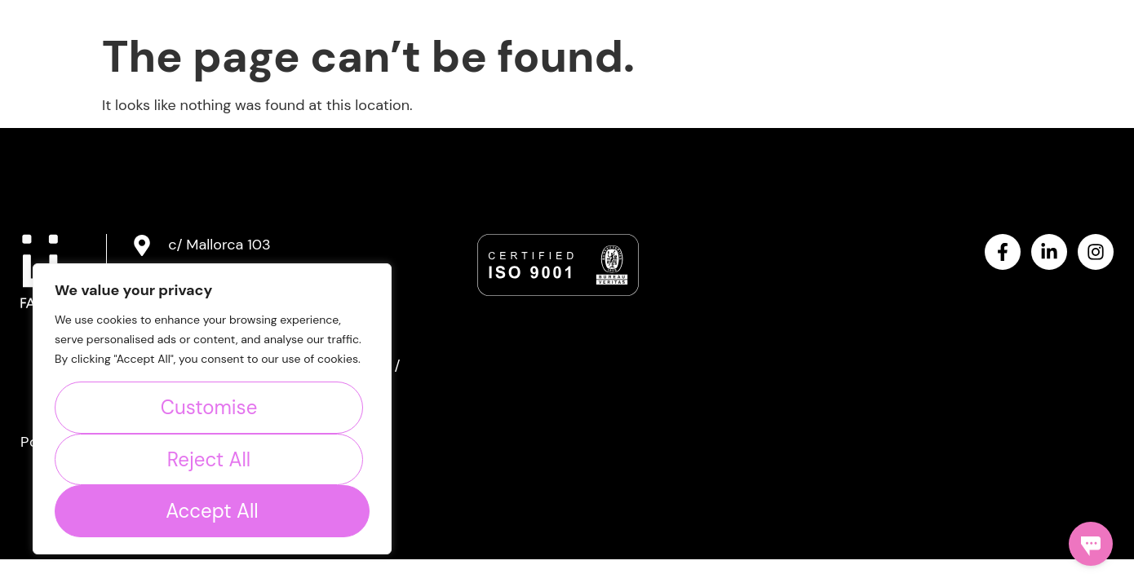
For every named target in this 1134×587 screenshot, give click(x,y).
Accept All (212, 510)
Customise (209, 407)
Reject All (208, 459)
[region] (212, 408)
